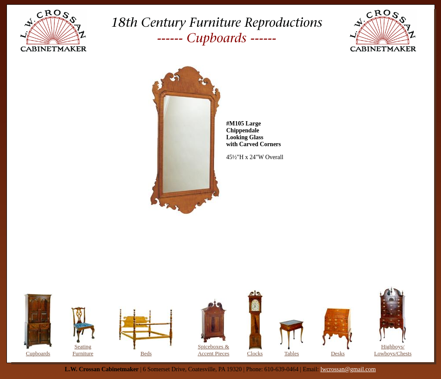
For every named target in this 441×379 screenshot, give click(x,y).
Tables (291, 353)
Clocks (255, 353)
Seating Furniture (82, 350)
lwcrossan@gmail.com (348, 369)
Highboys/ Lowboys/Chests (393, 350)
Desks (338, 353)
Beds (145, 353)
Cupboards (38, 353)
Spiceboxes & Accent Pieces (213, 350)
